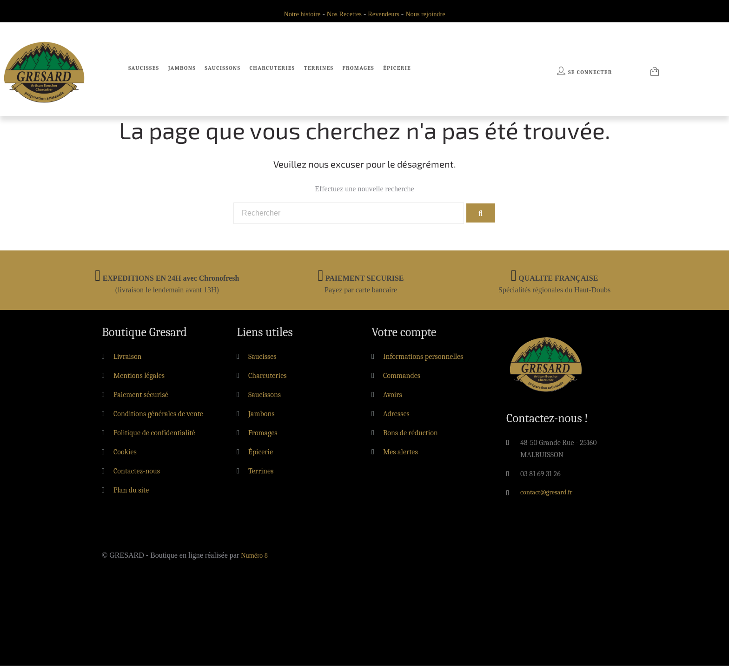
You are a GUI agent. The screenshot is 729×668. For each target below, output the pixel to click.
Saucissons (222, 68)
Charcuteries (272, 68)
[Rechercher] (348, 214)
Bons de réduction (410, 435)
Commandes (401, 378)
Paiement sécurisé (140, 397)
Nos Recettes (342, 14)
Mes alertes (400, 454)
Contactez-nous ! (547, 421)
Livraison (127, 359)
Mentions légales (139, 378)
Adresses (396, 416)
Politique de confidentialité (154, 435)
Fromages (358, 68)
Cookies (125, 454)
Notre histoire (295, 14)
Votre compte (404, 335)
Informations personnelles (423, 359)
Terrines (319, 68)
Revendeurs (385, 14)
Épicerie (397, 68)
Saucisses (143, 68)
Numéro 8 (256, 557)
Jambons (182, 68)
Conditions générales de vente (158, 416)
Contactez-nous (136, 473)
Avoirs (392, 397)
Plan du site (131, 492)
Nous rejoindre (431, 14)
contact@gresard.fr (549, 495)
